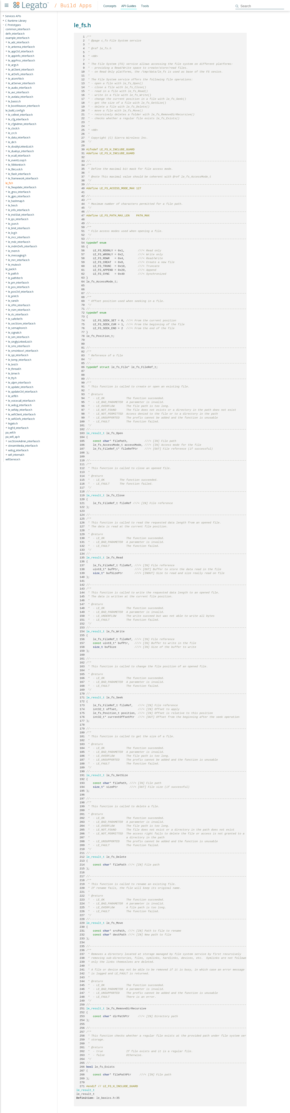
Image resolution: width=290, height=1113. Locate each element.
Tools (145, 6)
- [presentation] (3, 24)
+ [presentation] (3, 16)
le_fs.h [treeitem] (9, 183)
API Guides (128, 6)
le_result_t (95, 433)
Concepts (109, 6)
